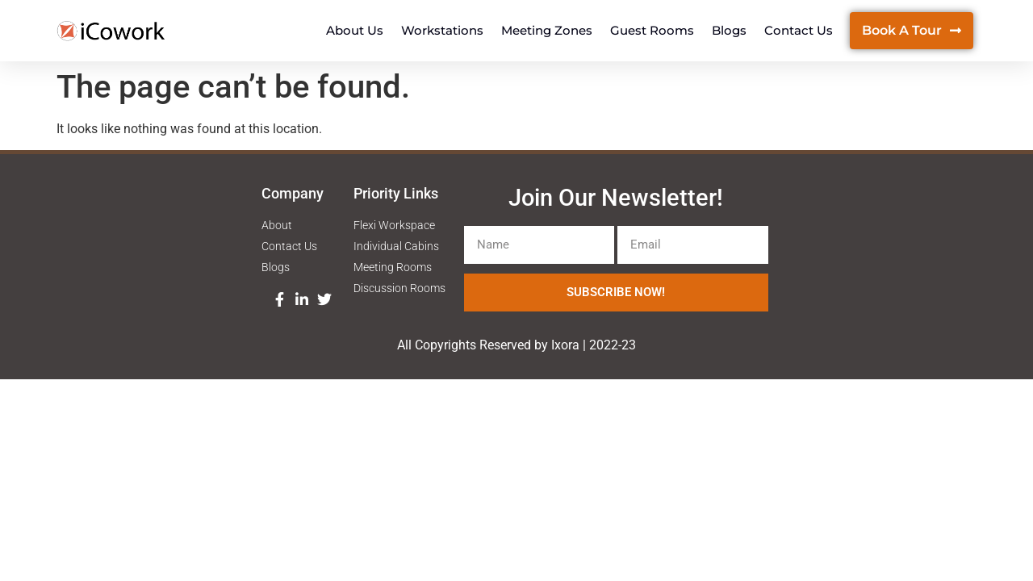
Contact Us (798, 30)
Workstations (442, 30)
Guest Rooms (652, 30)
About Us (354, 30)
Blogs (729, 30)
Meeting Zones (546, 30)
